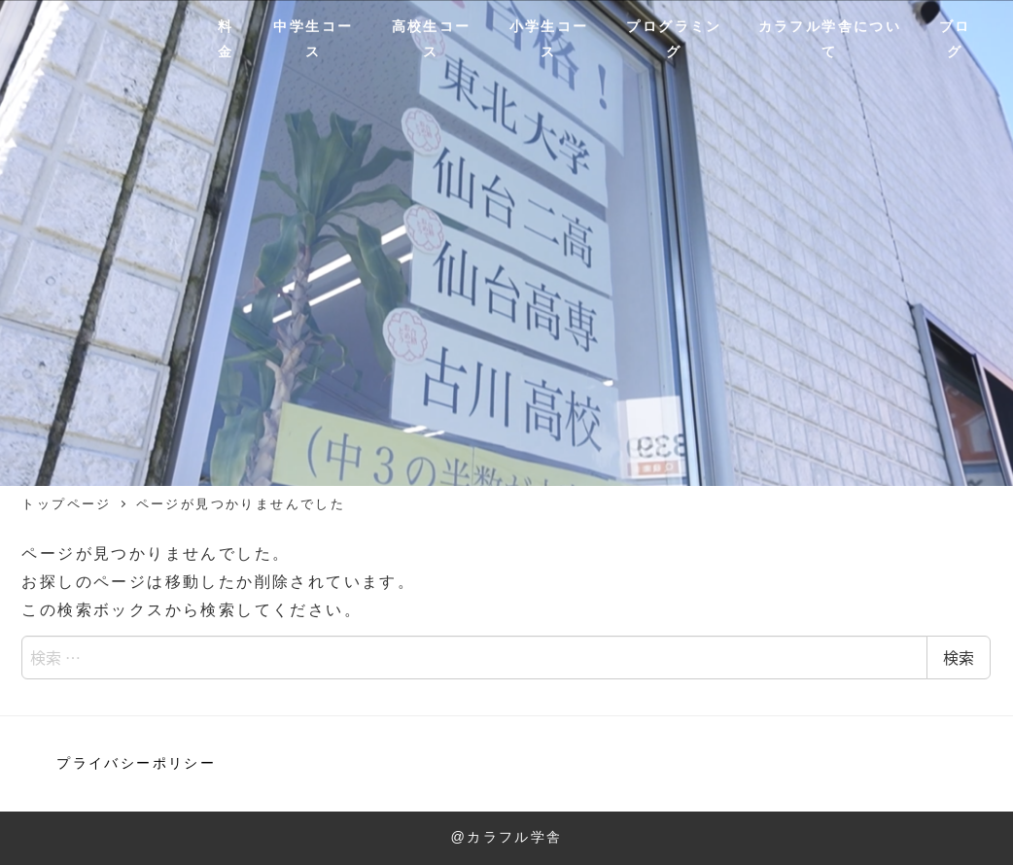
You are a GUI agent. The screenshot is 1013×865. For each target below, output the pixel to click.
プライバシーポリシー (136, 763)
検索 (958, 657)
